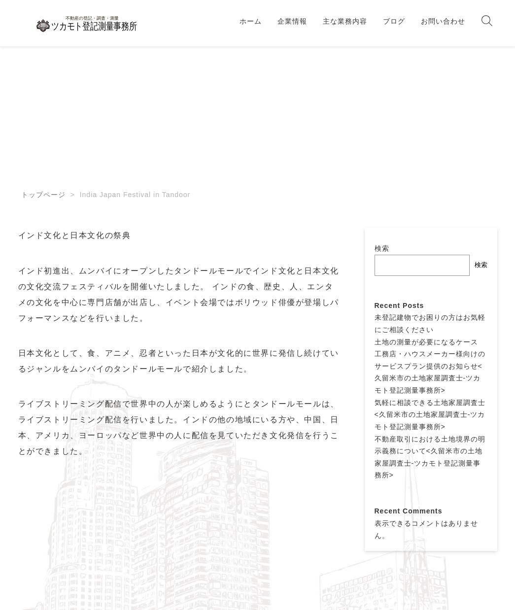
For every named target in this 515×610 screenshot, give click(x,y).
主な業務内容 (345, 21)
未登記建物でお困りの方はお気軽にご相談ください (430, 323)
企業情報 (292, 21)
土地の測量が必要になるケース (426, 342)
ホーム (251, 21)
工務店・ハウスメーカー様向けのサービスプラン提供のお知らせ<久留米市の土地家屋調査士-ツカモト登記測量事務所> (430, 372)
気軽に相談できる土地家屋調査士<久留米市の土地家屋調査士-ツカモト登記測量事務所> (430, 415)
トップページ (43, 195)
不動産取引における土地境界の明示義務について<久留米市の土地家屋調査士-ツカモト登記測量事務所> (430, 457)
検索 (382, 248)
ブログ (394, 21)
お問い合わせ (443, 21)
